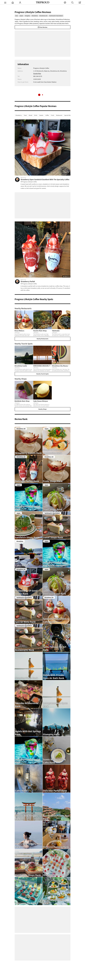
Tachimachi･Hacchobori (56, 16)
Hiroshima (35, 16)
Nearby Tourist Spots (42, 374)
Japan (21, 16)
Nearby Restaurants (42, 339)
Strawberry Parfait (45, 282)
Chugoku (27, 16)
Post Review (42, 27)
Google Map (37, 73)
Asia (16, 16)
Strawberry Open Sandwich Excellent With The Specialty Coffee (45, 180)
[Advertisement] (42, 44)
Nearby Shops (42, 409)
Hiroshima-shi (43, 16)
